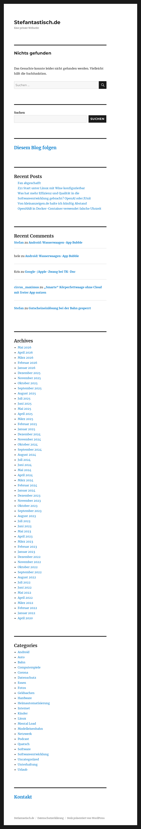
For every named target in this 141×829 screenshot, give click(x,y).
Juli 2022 (24, 582)
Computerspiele (29, 667)
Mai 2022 (24, 592)
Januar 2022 (26, 613)
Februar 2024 (27, 485)
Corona (23, 672)
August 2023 (27, 516)
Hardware (25, 698)
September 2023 (29, 511)
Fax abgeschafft (29, 183)
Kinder (23, 713)
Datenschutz (27, 677)
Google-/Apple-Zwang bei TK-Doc (50, 271)
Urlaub (22, 769)
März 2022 (25, 603)
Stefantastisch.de (37, 22)
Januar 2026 (26, 368)
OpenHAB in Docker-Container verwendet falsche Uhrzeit (59, 208)
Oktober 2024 (28, 444)
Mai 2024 (24, 470)
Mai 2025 (24, 408)
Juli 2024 (24, 460)
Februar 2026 (27, 363)
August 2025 (27, 393)
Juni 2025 (25, 403)
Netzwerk (25, 734)
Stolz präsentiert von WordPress (86, 818)
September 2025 (30, 388)
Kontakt (23, 797)
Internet (24, 708)
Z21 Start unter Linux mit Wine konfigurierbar (51, 188)
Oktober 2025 (28, 383)
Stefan (19, 242)
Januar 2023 (26, 552)
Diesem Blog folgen (35, 148)
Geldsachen (26, 693)
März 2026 (25, 357)
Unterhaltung (28, 764)
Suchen (19, 112)
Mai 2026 (24, 347)
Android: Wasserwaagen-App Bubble (55, 242)
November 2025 (29, 378)
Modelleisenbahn (30, 728)
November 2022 (29, 562)
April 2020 (25, 618)
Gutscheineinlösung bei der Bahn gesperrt (60, 308)
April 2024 (25, 475)
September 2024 (30, 449)
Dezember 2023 (29, 495)
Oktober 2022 (28, 567)
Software (24, 749)
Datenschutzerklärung (50, 818)
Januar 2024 (26, 490)
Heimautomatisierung (34, 703)
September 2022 (30, 572)
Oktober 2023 (27, 506)
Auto (21, 657)
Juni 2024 (25, 465)
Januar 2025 (26, 429)
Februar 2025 (27, 424)
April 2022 (25, 597)
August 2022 (27, 577)
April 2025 (25, 414)
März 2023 (25, 541)
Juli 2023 (24, 521)
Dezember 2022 (29, 557)
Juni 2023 (24, 526)
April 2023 (25, 536)
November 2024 (29, 439)
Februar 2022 (27, 608)
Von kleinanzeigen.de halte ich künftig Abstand (52, 203)
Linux (22, 718)
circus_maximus (26, 287)
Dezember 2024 (29, 434)
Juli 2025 (24, 398)
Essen (22, 683)
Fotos (22, 688)
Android (23, 652)
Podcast (23, 739)
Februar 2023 (27, 546)
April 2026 (25, 352)
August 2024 (27, 454)
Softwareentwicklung (33, 754)
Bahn (21, 662)
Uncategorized (28, 759)
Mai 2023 (24, 531)
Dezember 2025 (29, 373)
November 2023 (29, 500)
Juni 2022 (25, 587)
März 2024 (25, 480)
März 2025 (25, 419)
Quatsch (24, 744)
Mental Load (27, 723)
